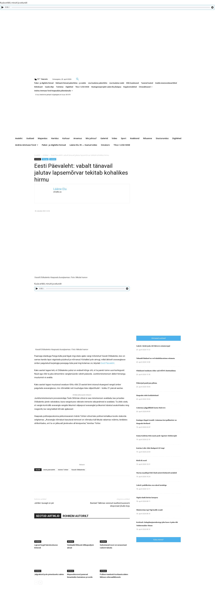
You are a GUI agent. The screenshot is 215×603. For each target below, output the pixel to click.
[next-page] (40, 582)
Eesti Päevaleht (107, 363)
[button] (77, 79)
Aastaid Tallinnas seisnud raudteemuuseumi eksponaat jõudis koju (110, 504)
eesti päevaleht (49, 470)
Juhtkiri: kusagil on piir (44, 503)
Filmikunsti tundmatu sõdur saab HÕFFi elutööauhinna (156, 371)
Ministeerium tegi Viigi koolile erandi (149, 510)
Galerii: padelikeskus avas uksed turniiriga (151, 485)
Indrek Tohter (63, 470)
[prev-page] (36, 582)
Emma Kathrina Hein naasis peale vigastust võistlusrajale (156, 436)
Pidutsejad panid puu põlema (146, 383)
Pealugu (45, 159)
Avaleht (37, 155)
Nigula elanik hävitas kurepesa (147, 498)
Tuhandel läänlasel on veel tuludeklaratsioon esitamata (155, 358)
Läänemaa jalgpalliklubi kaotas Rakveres (151, 408)
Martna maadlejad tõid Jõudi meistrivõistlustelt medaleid (156, 473)
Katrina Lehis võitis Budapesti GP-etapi (150, 448)
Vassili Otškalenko (78, 470)
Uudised (52, 159)
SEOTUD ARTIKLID (48, 516)
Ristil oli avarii (141, 460)
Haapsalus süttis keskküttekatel (147, 395)
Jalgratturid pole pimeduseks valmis (49, 574)
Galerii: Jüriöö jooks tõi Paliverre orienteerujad (153, 346)
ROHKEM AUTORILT (75, 516)
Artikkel (45, 155)
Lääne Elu (60, 189)
